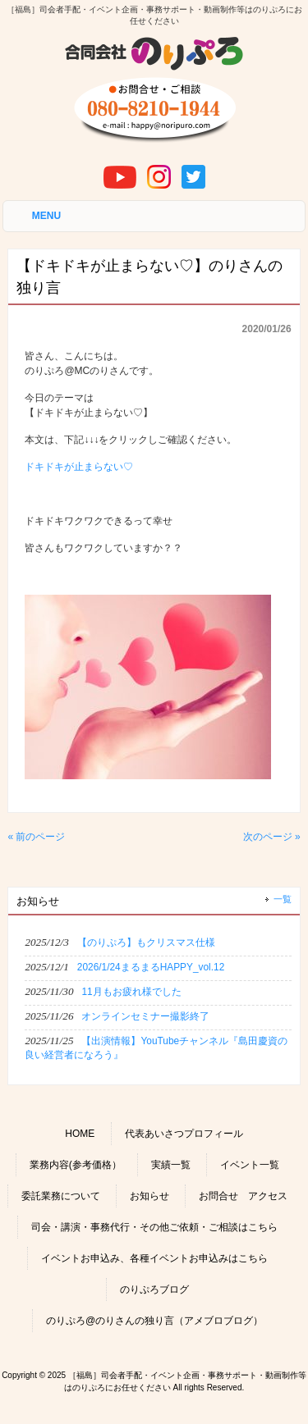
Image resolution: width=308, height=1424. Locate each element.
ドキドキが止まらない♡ (79, 466)
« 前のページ (36, 836)
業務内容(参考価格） (76, 1165)
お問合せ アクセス (243, 1196)
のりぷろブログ (154, 1289)
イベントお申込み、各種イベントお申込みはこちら (154, 1258)
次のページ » (272, 836)
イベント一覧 (249, 1165)
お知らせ (149, 1196)
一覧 (283, 899)
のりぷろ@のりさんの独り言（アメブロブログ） (154, 1320)
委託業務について (60, 1196)
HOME (79, 1133)
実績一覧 (171, 1165)
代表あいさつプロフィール (184, 1133)
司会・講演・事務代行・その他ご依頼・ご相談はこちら (154, 1227)
